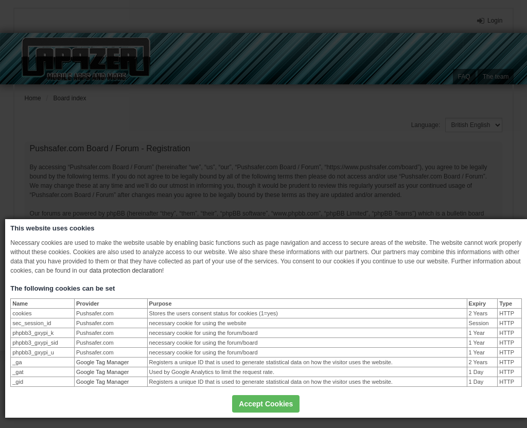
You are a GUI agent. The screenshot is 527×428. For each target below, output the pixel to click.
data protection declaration (126, 270)
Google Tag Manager (102, 362)
